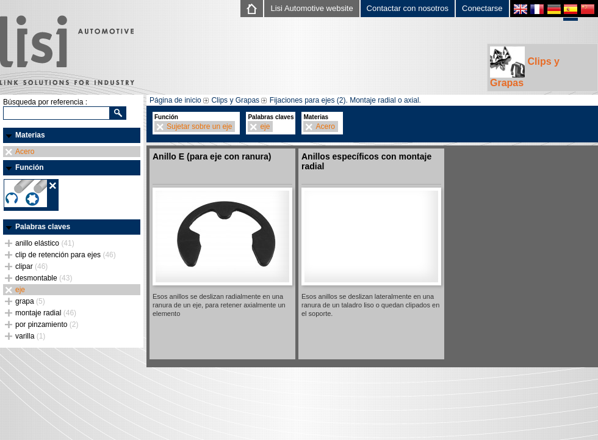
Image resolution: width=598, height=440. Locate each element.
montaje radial (45, 313)
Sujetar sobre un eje (199, 126)
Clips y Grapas (525, 67)
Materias (30, 135)
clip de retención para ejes (65, 255)
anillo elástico (44, 243)
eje (20, 289)
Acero (24, 151)
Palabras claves (42, 226)
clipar (31, 266)
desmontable (43, 278)
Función (29, 167)
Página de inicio (175, 100)
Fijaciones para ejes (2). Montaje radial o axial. (345, 100)
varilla (30, 336)
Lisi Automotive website (311, 8)
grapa (30, 301)
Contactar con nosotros (407, 8)
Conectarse (482, 8)
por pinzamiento (46, 324)
